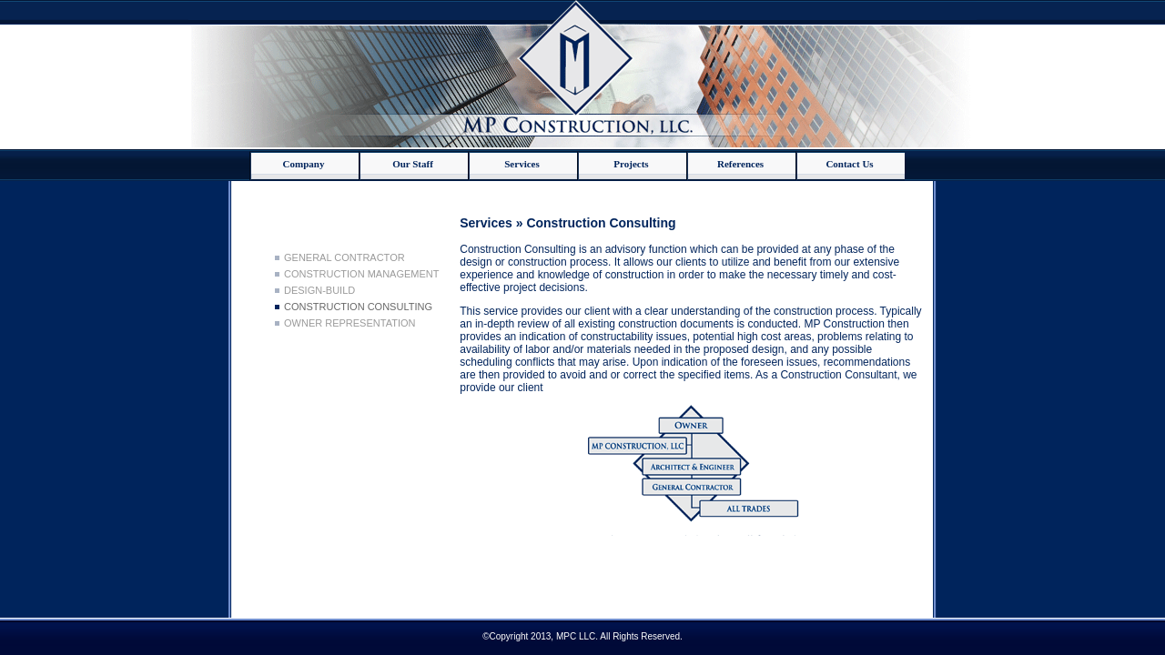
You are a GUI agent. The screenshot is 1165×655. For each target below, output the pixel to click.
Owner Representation (349, 322)
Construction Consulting (358, 306)
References (740, 163)
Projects (630, 163)
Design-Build (319, 290)
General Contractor (344, 257)
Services (521, 163)
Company (304, 163)
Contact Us (849, 163)
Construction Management (362, 273)
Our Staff (412, 163)
